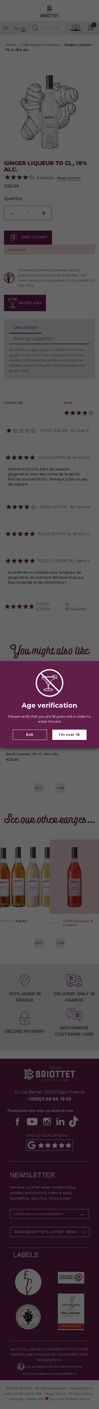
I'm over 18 (69, 734)
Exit (29, 734)
